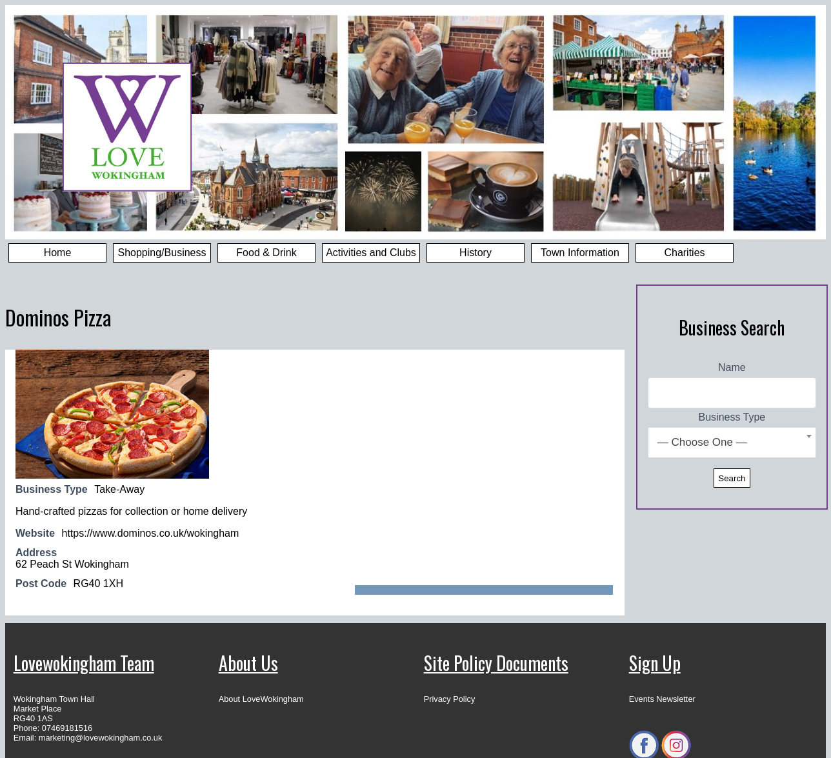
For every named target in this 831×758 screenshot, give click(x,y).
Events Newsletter (662, 699)
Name (732, 367)
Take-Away (119, 489)
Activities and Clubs (371, 252)
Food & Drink (266, 252)
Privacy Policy (450, 699)
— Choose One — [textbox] (702, 442)
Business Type (732, 417)
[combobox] (732, 442)
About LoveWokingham (261, 699)
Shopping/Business (162, 252)
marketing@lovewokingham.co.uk (101, 738)
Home (58, 252)
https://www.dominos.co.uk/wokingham (150, 533)
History (475, 252)
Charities (684, 252)
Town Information (580, 252)
